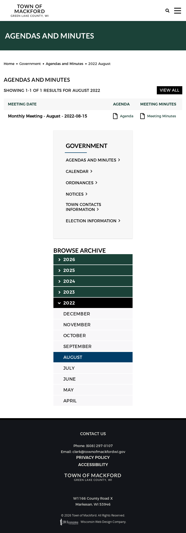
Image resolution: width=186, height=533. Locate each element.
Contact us (93, 433)
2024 (66, 281)
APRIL (70, 401)
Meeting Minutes (161, 116)
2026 (66, 259)
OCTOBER (74, 335)
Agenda (126, 116)
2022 (66, 303)
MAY (68, 390)
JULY (68, 368)
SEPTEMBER (77, 346)
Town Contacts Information (83, 207)
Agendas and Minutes (91, 160)
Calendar (77, 171)
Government (86, 146)
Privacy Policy (93, 457)
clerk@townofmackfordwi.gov (98, 452)
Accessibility (93, 464)
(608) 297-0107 (99, 446)
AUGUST (72, 357)
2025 (66, 270)
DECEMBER (76, 314)
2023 (66, 292)
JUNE (69, 379)
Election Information (91, 221)
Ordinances (79, 183)
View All (169, 90)
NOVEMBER (77, 325)
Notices (75, 194)
